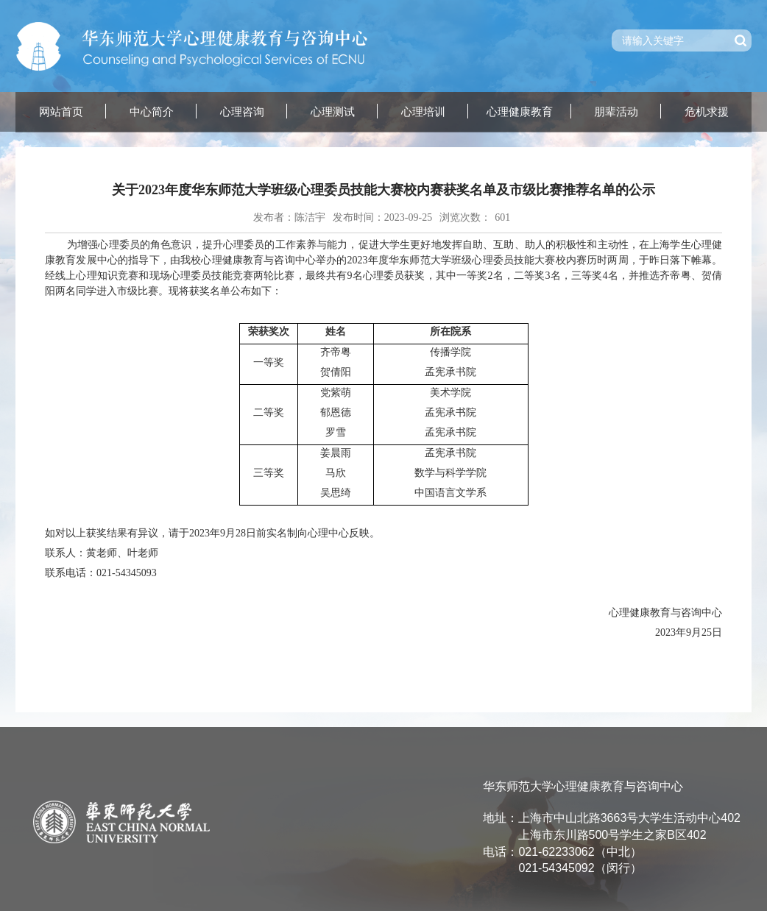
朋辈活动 (616, 112)
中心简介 (152, 112)
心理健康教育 (520, 112)
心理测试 (333, 112)
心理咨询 (242, 112)
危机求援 (707, 112)
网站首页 (61, 112)
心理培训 (423, 112)
